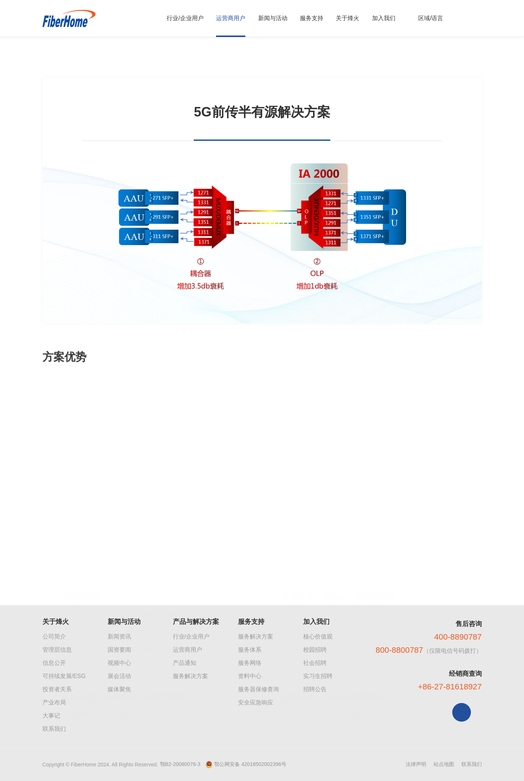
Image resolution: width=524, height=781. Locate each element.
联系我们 (54, 729)
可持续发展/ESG (64, 676)
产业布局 (54, 702)
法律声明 (416, 764)
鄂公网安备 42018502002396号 (250, 764)
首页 (52, 59)
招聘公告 (315, 689)
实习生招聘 (317, 676)
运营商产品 (83, 59)
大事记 (51, 715)
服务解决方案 (190, 676)
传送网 (117, 59)
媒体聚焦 (119, 689)
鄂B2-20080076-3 (180, 764)
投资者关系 (57, 689)
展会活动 (119, 676)
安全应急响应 (255, 702)
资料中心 (249, 676)
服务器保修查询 (258, 689)
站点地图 (444, 764)
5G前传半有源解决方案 (167, 59)
